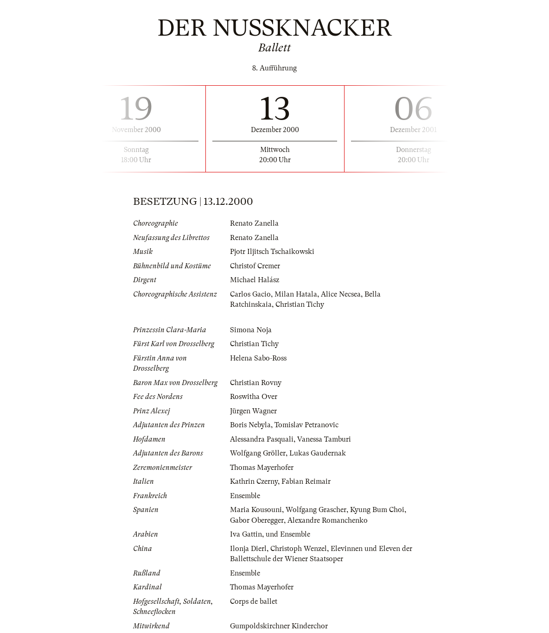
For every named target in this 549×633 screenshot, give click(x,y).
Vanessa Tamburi (324, 439)
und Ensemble (288, 534)
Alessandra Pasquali (262, 439)
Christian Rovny (255, 383)
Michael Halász (254, 280)
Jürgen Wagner (253, 411)
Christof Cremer (255, 266)
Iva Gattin (246, 534)
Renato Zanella (254, 223)
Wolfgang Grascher (316, 510)
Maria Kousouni (256, 510)
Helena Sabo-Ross (258, 358)
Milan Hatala (295, 294)
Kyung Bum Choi (377, 510)
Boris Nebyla (250, 425)
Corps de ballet (253, 601)
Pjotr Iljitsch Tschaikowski (272, 251)
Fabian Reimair (306, 481)
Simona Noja (251, 330)
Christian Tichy (299, 304)
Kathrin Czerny (254, 481)
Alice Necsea (341, 294)
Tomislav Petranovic (306, 425)
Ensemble (245, 496)
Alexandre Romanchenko (327, 520)
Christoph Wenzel (298, 548)
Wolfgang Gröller (258, 453)
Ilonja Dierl (248, 548)
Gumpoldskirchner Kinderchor (279, 626)
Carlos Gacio (250, 294)
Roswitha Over (253, 396)
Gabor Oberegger (257, 520)
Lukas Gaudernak (317, 453)
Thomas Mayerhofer (262, 467)
